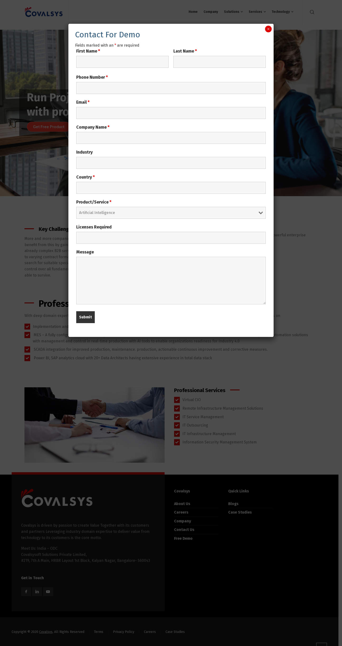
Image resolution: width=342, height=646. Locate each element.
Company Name (92, 127)
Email (83, 102)
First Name (88, 51)
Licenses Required (94, 227)
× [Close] (268, 29)
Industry (84, 152)
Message (85, 252)
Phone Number (92, 77)
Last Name (185, 51)
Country (85, 177)
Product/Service (93, 202)
